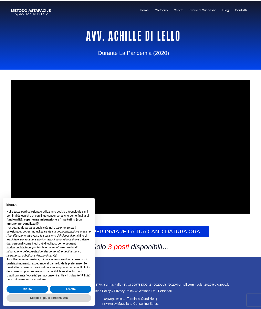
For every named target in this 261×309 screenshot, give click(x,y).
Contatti (241, 10)
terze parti (69, 227)
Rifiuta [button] (27, 289)
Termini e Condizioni (141, 298)
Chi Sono (161, 10)
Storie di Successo (202, 10)
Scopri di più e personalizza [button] (49, 297)
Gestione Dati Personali (154, 291)
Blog (225, 10)
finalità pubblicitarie (19, 247)
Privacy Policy (124, 291)
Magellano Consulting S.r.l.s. (138, 303)
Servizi (178, 10)
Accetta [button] (70, 289)
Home (144, 10)
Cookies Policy (100, 291)
